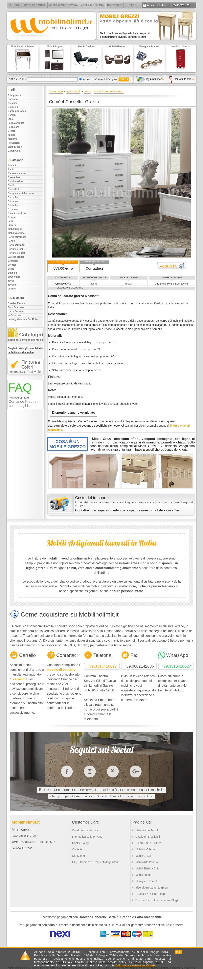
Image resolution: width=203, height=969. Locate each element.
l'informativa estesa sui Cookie (135, 965)
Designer (112, 79)
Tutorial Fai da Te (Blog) (150, 893)
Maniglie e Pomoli (146, 881)
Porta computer (16, 245)
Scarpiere (13, 260)
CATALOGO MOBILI (35, 5)
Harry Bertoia (15, 311)
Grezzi (11, 131)
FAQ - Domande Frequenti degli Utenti (95, 862)
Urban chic (14, 150)
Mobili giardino (16, 233)
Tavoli (11, 280)
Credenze (13, 201)
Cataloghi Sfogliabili (147, 836)
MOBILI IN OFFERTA (92, 5)
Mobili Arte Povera (146, 862)
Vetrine (12, 288)
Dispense (13, 209)
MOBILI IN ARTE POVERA (63, 5)
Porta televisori (16, 253)
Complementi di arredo (21, 193)
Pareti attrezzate (17, 237)
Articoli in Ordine (154, 5)
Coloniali (13, 107)
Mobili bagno (15, 229)
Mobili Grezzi (143, 855)
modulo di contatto (61, 669)
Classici (12, 103)
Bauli (10, 169)
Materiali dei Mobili (146, 830)
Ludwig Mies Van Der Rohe (23, 319)
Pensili (11, 241)
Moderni (12, 138)
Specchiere (14, 276)
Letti (10, 221)
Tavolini (12, 284)
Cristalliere (14, 205)
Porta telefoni (15, 249)
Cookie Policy (80, 843)
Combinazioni (15, 181)
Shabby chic (15, 146)
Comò (11, 185)
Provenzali (14, 142)
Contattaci (94, 268)
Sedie (11, 268)
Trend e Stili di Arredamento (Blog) (156, 900)
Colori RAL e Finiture (148, 843)
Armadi (12, 165)
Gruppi (11, 217)
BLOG (132, 5)
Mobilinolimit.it (26, 822)
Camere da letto (17, 173)
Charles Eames (16, 303)
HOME (16, 5)
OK (178, 952)
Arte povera (14, 95)
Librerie (12, 225)
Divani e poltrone (17, 213)
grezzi (128, 283)
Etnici (11, 119)
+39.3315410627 (102, 666)
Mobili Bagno (143, 874)
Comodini (13, 189)
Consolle (13, 197)
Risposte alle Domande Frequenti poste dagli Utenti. (24, 401)
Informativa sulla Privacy (87, 836)
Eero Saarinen (16, 307)
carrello (19, 679)
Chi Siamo (78, 855)
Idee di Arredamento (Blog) (152, 887)
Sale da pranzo (16, 257)
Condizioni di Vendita (85, 830)
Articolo (86, 79)
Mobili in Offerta (145, 849)
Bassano (13, 99)
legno (94, 283)
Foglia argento (16, 123)
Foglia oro (13, 127)
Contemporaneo (17, 111)
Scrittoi (12, 264)
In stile (11, 135)
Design (12, 115)
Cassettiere (14, 177)
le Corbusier (15, 315)
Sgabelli (12, 272)
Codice (98, 79)
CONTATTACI (114, 5)
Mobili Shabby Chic (147, 868)
